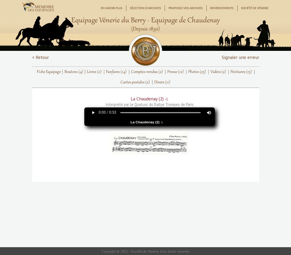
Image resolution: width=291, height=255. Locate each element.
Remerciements (222, 8)
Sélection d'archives (145, 8)
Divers (162, 82)
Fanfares (116, 72)
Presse (175, 72)
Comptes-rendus (147, 72)
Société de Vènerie (255, 8)
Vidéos (218, 72)
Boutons (73, 72)
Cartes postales (135, 82)
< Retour (40, 57)
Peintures (241, 72)
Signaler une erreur (240, 57)
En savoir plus (111, 8)
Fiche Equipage (49, 72)
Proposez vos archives (186, 8)
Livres (94, 72)
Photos (197, 72)
